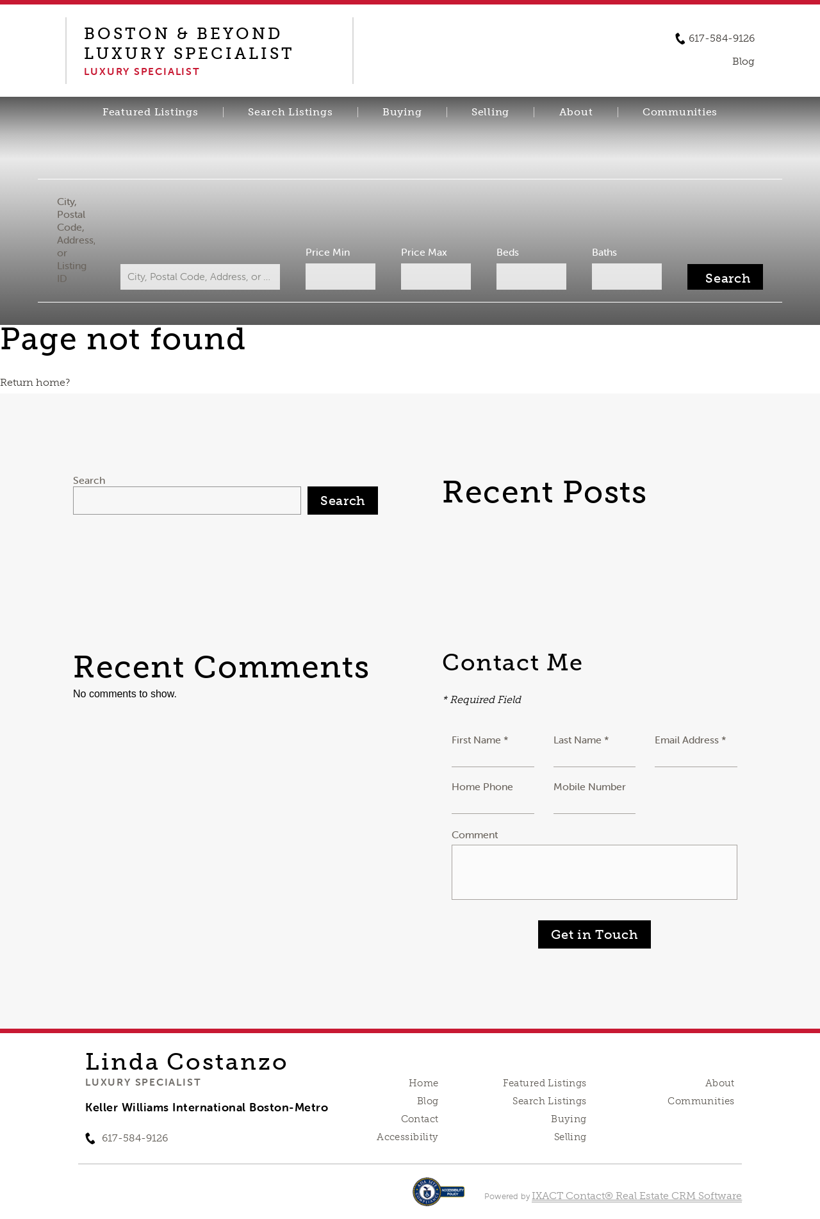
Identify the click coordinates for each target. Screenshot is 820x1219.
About (576, 112)
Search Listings (290, 112)
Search (89, 480)
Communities (680, 112)
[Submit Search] (722, 277)
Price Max (424, 251)
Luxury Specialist (143, 1081)
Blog (428, 1101)
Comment (475, 834)
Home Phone (482, 786)
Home (424, 1083)
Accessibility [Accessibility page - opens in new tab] (407, 1137)
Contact (420, 1119)
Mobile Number (590, 786)
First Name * (480, 739)
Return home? (35, 382)
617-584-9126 (722, 38)
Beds (506, 251)
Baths (602, 251)
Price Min (329, 251)
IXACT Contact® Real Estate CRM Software (637, 1196)
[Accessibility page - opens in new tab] (438, 1198)
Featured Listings (150, 112)
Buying (402, 112)
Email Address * (690, 739)
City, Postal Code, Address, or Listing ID (79, 240)
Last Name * (581, 739)
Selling (490, 112)
